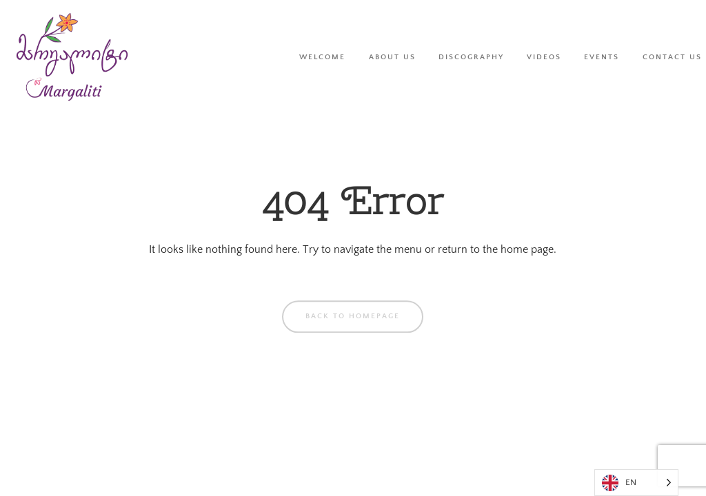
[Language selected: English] (636, 482)
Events (601, 56)
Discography (471, 56)
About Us (392, 56)
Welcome (322, 56)
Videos (544, 56)
